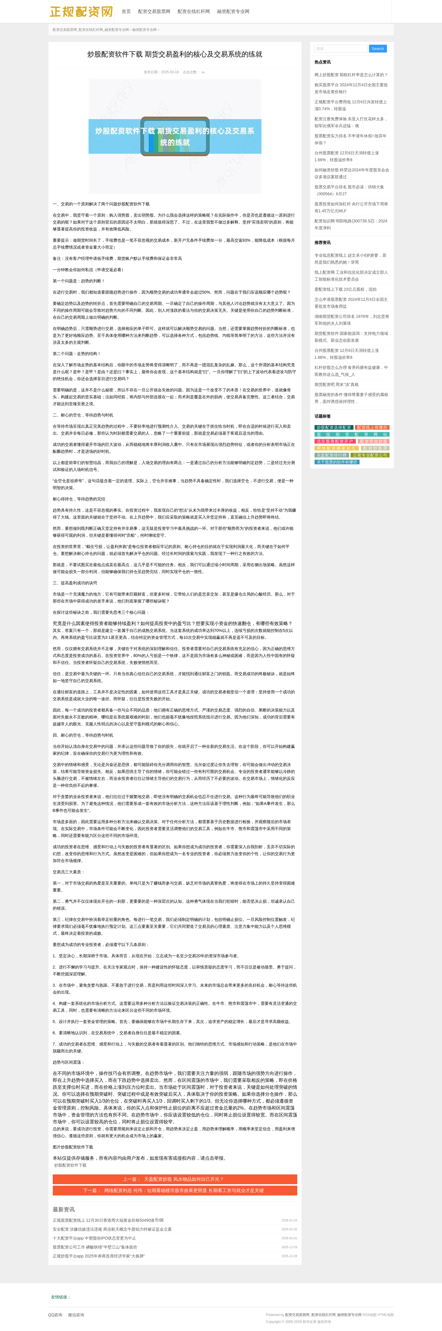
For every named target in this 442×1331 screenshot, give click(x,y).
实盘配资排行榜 (332, 455)
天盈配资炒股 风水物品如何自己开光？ (184, 1179)
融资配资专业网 (233, 11)
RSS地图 (370, 1315)
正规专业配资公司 (370, 455)
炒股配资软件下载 (70, 1165)
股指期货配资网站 (352, 434)
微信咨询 (76, 1315)
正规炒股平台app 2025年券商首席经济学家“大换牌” (99, 1256)
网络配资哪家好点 (337, 448)
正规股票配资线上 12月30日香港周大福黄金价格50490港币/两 (108, 1220)
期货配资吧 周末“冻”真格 (337, 384)
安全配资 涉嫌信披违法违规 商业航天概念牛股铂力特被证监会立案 (112, 1229)
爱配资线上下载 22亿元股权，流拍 (346, 289)
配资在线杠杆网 (194, 11)
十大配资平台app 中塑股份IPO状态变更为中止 (94, 1238)
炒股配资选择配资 (334, 427)
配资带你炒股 (373, 441)
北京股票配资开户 (335, 441)
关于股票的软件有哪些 (337, 462)
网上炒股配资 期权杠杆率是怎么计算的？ (351, 74)
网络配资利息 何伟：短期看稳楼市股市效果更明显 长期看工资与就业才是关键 (184, 1190)
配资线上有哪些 (372, 427)
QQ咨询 (55, 1315)
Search (378, 48)
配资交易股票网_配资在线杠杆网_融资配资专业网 (91, 30)
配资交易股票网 (154, 11)
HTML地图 (386, 1315)
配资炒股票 (375, 448)
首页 (126, 11)
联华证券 (310, 1322)
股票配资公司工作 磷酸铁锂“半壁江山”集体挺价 (95, 1247)
